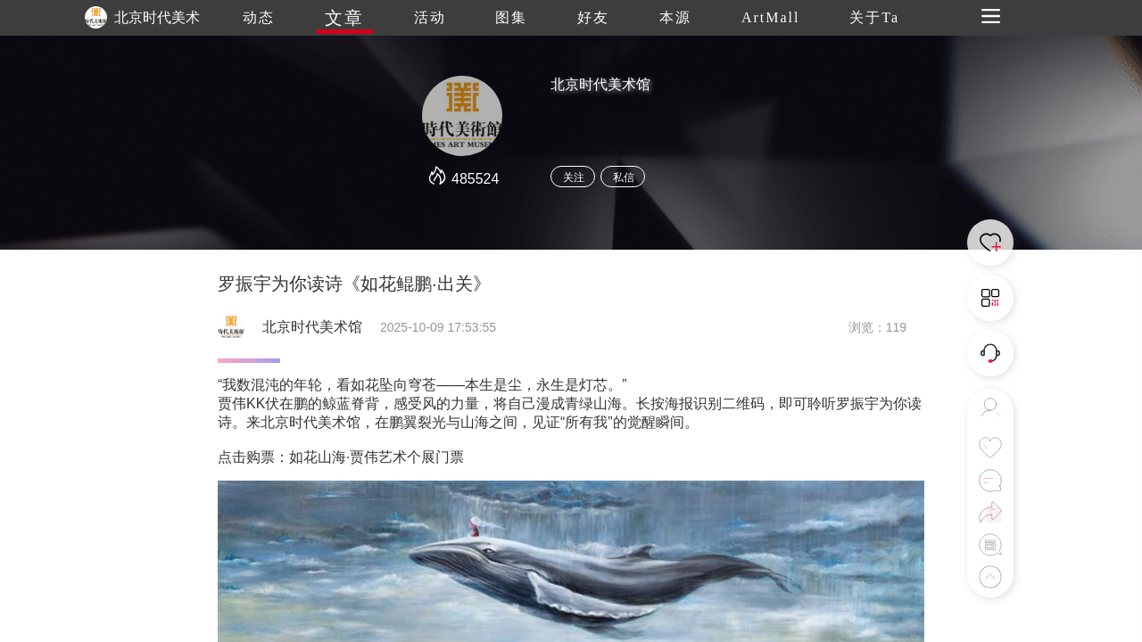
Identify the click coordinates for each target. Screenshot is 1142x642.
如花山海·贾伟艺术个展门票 (376, 457)
